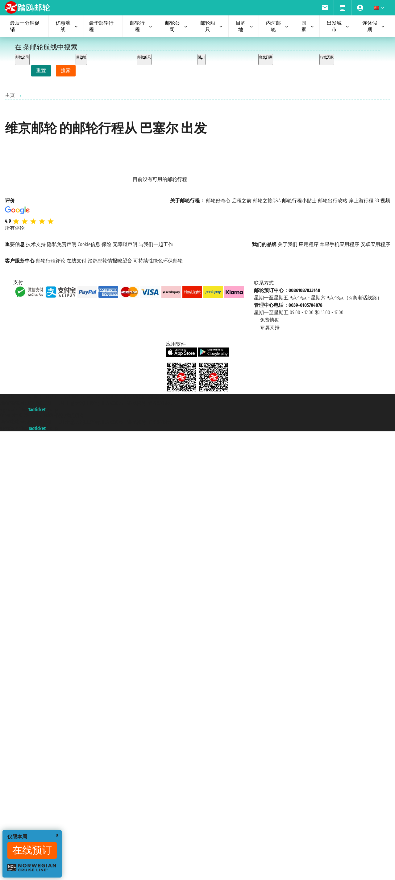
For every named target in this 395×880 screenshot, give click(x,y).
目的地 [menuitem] (245, 26)
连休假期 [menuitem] (373, 26)
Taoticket (37, 410)
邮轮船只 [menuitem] (211, 26)
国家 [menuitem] (308, 26)
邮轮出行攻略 (332, 201)
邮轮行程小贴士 (299, 201)
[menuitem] (325, 7)
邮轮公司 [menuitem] (176, 26)
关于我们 (287, 244)
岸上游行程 (361, 201)
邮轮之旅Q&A (267, 201)
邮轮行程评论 (50, 261)
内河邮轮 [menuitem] (277, 26)
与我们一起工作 (156, 244)
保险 (106, 244)
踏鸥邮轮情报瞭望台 (110, 261)
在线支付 (76, 261)
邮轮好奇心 (218, 201)
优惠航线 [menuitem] (67, 26)
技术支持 (36, 244)
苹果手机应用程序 (339, 244)
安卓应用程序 (375, 244)
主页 (10, 95)
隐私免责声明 (62, 244)
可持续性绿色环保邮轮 (158, 261)
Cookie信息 (89, 244)
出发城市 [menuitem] (338, 26)
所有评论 (15, 228)
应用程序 (308, 244)
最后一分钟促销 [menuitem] (25, 26)
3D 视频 (382, 201)
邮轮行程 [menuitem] (141, 26)
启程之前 (242, 201)
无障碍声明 (125, 244)
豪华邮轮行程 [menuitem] (101, 26)
